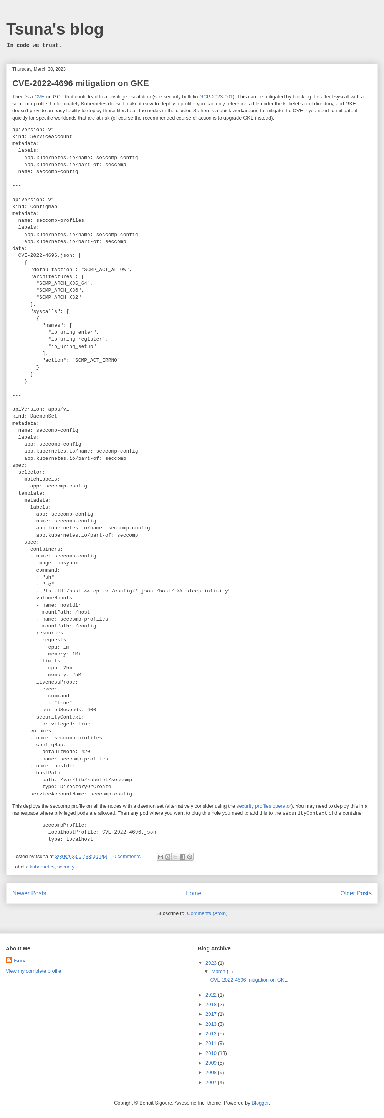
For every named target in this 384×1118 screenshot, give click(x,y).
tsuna (20, 960)
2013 (211, 1024)
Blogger (260, 1103)
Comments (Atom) (207, 913)
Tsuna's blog (55, 29)
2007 (211, 1082)
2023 (211, 963)
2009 (211, 1063)
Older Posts (356, 893)
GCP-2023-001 (216, 97)
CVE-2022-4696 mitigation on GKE (80, 83)
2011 (211, 1043)
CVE (39, 97)
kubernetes (42, 867)
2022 (211, 995)
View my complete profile (33, 971)
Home (193, 893)
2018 (211, 1004)
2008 (211, 1072)
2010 (211, 1053)
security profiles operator (264, 806)
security (65, 867)
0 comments (127, 856)
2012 (211, 1033)
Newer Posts (29, 893)
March (219, 971)
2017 (211, 1014)
